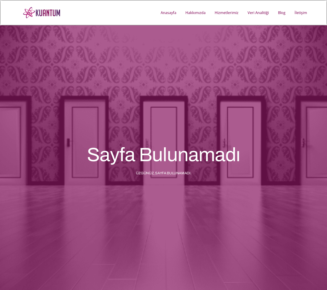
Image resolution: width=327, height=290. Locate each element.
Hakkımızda (195, 12)
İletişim (301, 12)
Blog (281, 12)
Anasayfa (168, 12)
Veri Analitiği (258, 12)
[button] (322, 12)
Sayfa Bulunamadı (163, 154)
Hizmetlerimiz (226, 12)
